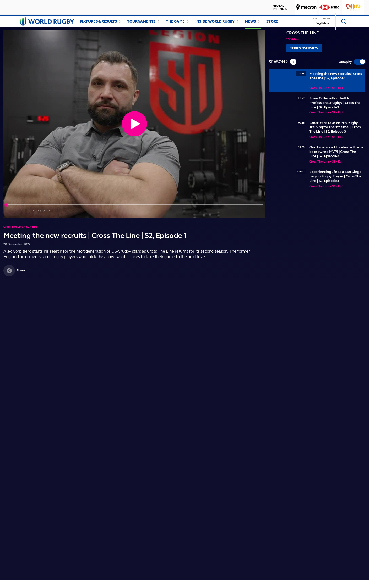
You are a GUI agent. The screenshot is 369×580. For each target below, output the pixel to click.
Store (272, 24)
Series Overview (304, 53)
